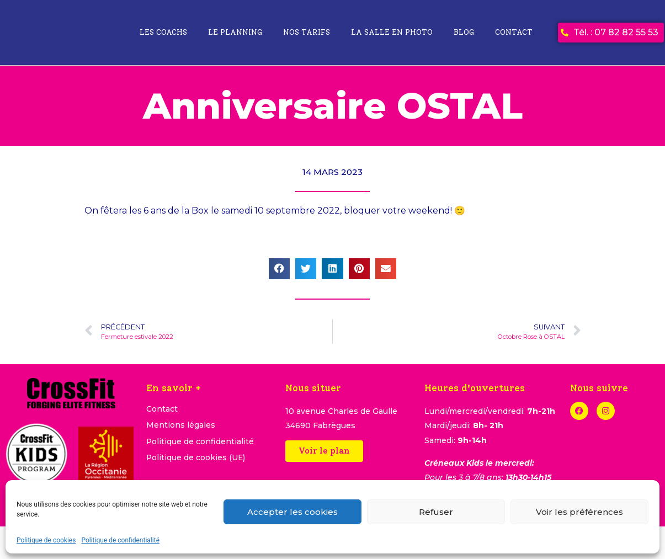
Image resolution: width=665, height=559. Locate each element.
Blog (464, 32)
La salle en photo (392, 32)
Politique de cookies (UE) (196, 459)
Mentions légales (180, 426)
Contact (514, 32)
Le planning (235, 32)
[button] (279, 268)
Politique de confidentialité (120, 540)
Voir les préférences (579, 512)
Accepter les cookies (292, 512)
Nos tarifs (306, 32)
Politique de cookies (46, 540)
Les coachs (163, 32)
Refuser (436, 512)
